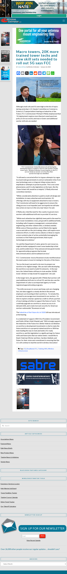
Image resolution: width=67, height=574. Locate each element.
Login (39, 15)
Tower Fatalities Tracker (9, 493)
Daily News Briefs (6, 448)
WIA (45, 349)
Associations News (7, 439)
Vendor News (5, 462)
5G (25, 349)
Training (41, 349)
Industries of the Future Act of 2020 (32, 312)
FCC (36, 349)
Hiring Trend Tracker (7, 502)
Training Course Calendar (9, 497)
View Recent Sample (33, 540)
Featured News (21, 67)
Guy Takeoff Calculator (8, 506)
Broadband (30, 349)
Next (42, 536)
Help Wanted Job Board (8, 488)
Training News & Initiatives (10, 457)
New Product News (7, 453)
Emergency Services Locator (10, 484)
